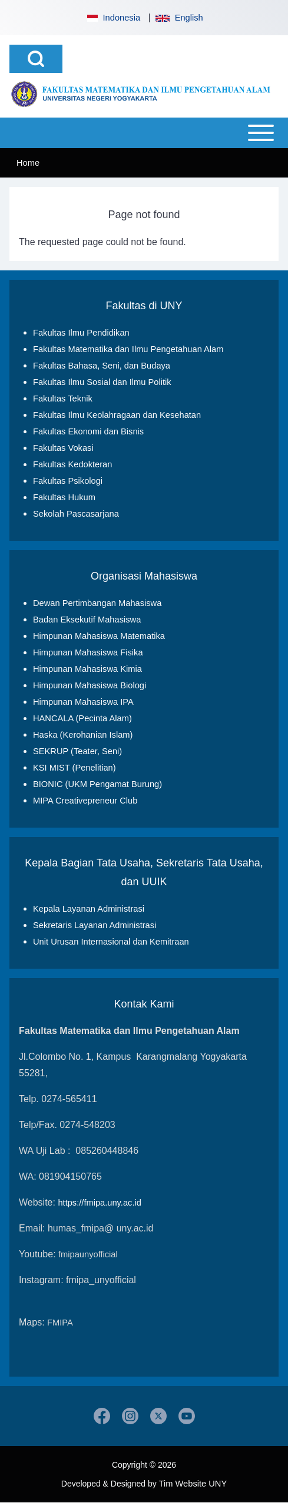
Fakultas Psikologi (67, 481)
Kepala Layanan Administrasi (88, 908)
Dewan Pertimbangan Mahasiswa (97, 603)
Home (27, 163)
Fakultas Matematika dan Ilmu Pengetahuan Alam (128, 349)
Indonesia (112, 17)
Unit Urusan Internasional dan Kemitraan (111, 941)
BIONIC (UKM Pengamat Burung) (97, 784)
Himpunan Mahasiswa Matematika (99, 636)
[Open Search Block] (35, 59)
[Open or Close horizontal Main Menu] (144, 133)
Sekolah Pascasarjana (76, 513)
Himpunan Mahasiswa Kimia (87, 669)
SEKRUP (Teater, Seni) (77, 751)
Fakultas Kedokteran (72, 464)
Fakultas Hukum (64, 497)
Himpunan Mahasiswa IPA (83, 702)
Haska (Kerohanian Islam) (83, 734)
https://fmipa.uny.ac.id (99, 1202)
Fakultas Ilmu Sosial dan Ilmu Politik (102, 382)
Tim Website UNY (193, 1483)
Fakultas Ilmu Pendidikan (81, 332)
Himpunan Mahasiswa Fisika (88, 652)
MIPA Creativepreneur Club (85, 800)
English (179, 17)
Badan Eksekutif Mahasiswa (87, 619)
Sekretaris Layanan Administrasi (94, 925)
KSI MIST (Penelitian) (74, 767)
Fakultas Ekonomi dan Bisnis (88, 431)
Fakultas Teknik (62, 398)
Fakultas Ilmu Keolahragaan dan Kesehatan (117, 415)
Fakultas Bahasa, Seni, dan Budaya (101, 365)
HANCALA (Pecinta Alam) (82, 718)
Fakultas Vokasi (63, 448)
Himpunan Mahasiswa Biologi (89, 685)
